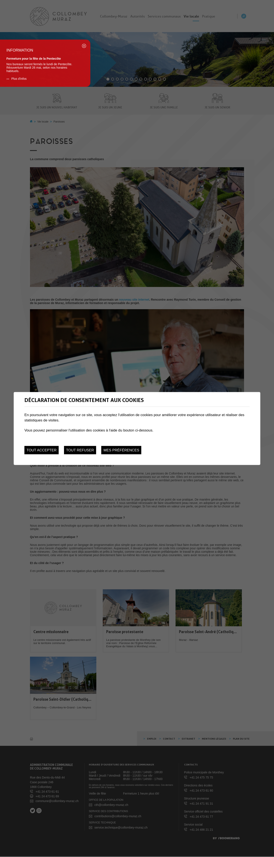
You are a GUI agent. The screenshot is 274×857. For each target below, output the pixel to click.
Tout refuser (80, 450)
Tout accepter (42, 450)
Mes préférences (121, 450)
